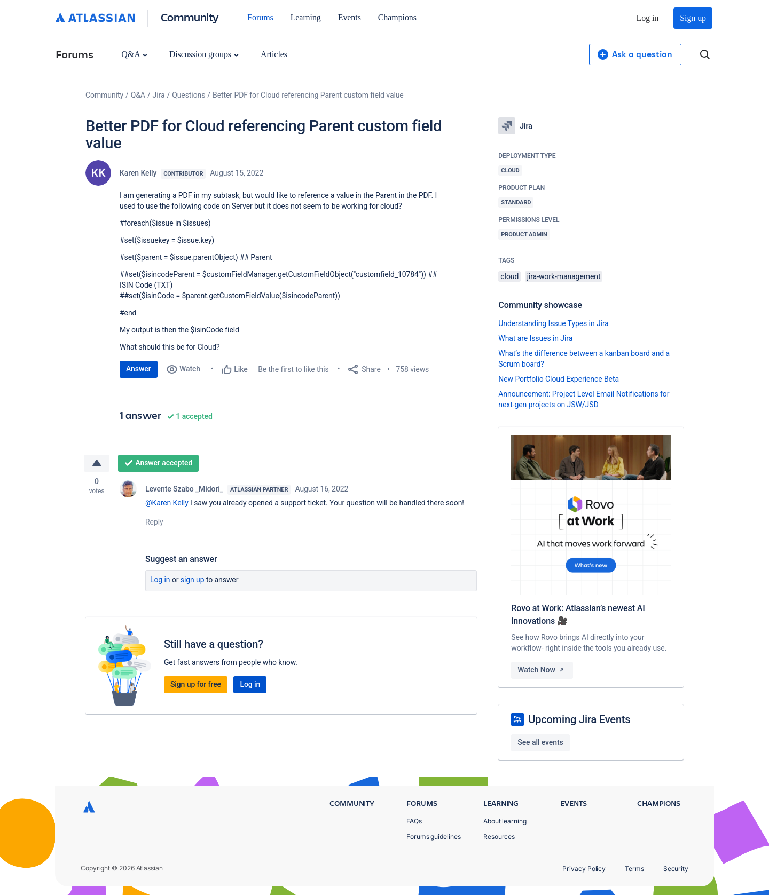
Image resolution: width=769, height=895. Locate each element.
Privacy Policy (584, 869)
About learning (505, 821)
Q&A (134, 54)
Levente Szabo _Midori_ (184, 489)
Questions (188, 95)
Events (349, 17)
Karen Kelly (138, 173)
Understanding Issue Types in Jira (553, 323)
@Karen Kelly (167, 502)
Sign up (693, 17)
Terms (634, 869)
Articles (274, 54)
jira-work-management (564, 276)
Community (190, 17)
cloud (509, 276)
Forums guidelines (433, 837)
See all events (540, 742)
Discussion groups (204, 54)
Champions (397, 17)
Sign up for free (195, 684)
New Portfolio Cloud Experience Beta (558, 379)
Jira (159, 95)
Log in (648, 17)
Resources (499, 837)
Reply (154, 522)
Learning (306, 17)
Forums (260, 17)
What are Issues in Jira (535, 338)
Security (675, 869)
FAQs (414, 821)
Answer (138, 369)
